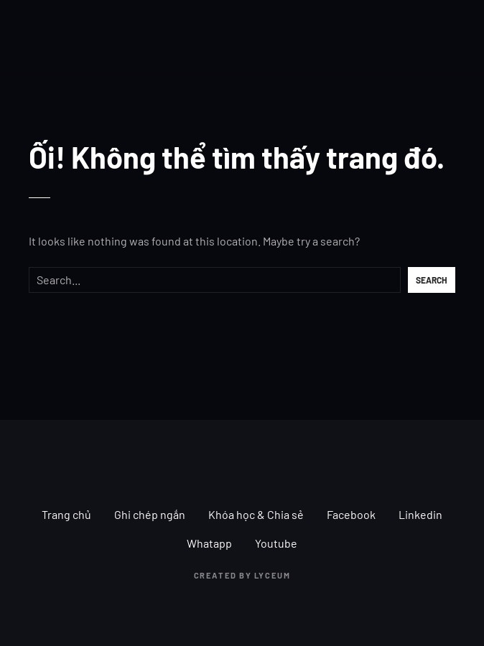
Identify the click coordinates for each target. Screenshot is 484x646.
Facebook (351, 514)
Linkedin (420, 514)
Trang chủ (66, 514)
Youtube (276, 543)
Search (431, 280)
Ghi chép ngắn (149, 514)
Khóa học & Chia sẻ (256, 514)
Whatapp (209, 543)
